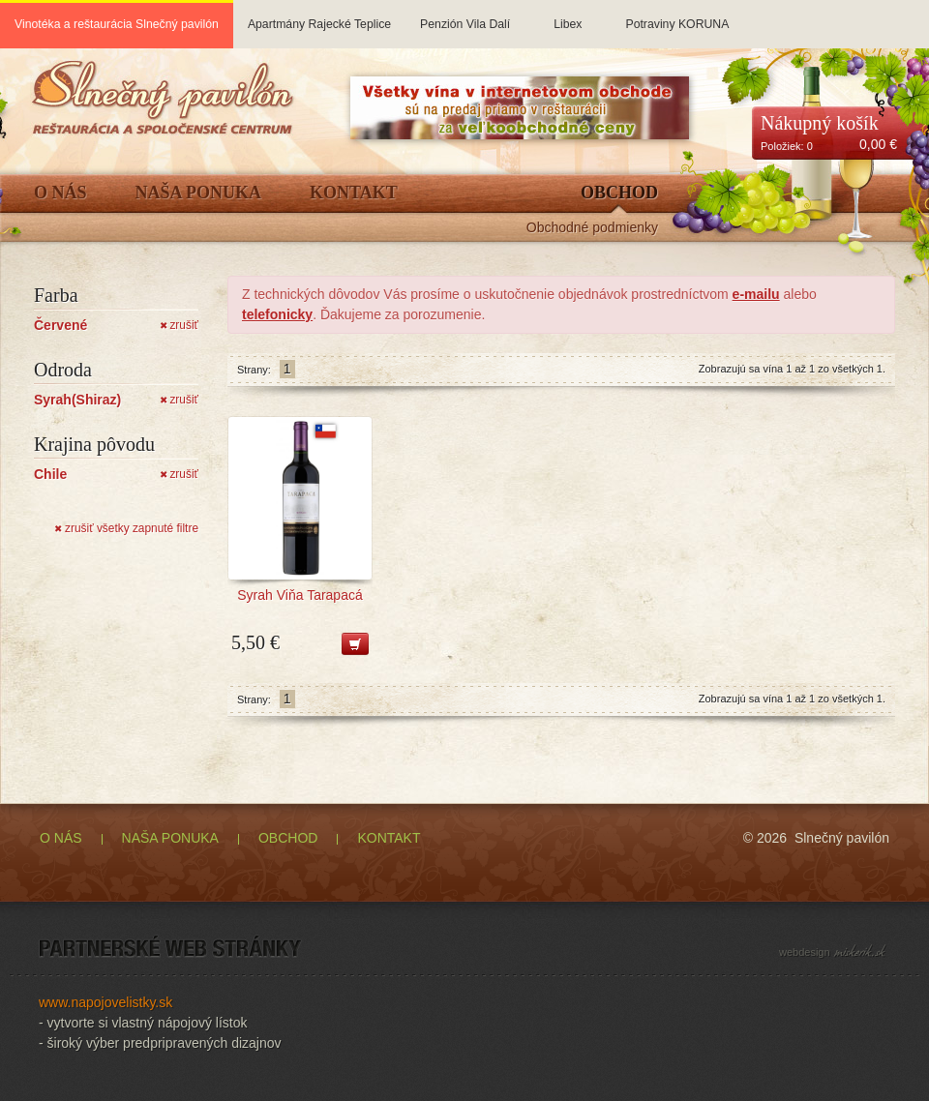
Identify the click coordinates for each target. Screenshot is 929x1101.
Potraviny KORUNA (677, 15)
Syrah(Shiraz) (77, 399)
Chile (50, 474)
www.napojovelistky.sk (105, 1002)
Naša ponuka (198, 193)
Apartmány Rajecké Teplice (319, 15)
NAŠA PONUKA (170, 838)
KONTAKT (388, 838)
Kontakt (354, 193)
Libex (567, 15)
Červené (60, 325)
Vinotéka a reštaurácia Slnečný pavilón (117, 24)
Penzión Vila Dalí (465, 15)
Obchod (619, 193)
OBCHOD (287, 838)
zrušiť (179, 325)
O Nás (60, 193)
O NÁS (61, 838)
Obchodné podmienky (592, 228)
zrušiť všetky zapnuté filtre (126, 528)
